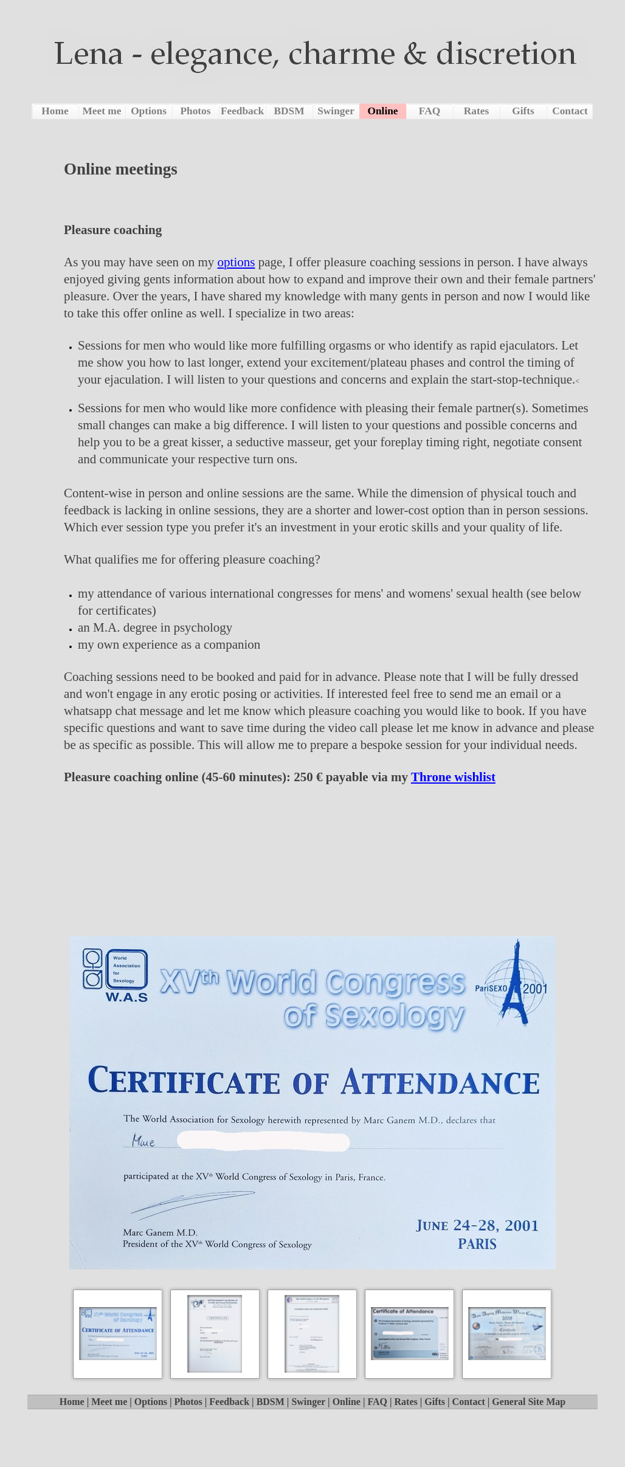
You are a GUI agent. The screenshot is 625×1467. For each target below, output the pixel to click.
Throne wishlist (453, 777)
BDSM (271, 1401)
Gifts (434, 1401)
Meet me (109, 1401)
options (236, 262)
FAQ (377, 1401)
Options (150, 1401)
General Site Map (528, 1401)
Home (72, 1401)
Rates (406, 1401)
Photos (188, 1401)
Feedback (229, 1401)
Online (347, 1401)
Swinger (308, 1401)
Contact (468, 1401)
